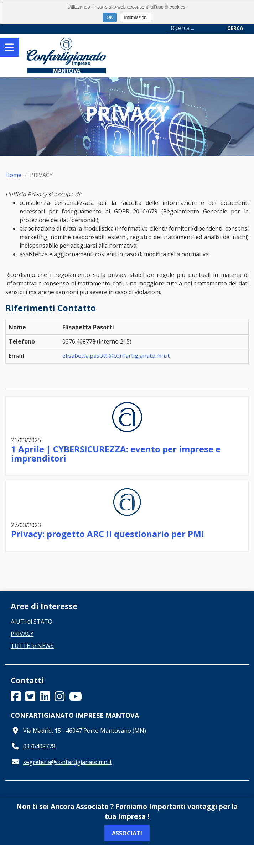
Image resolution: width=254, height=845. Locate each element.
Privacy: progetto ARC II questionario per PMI (107, 534)
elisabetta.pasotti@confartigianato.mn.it (116, 356)
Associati (127, 833)
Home (13, 175)
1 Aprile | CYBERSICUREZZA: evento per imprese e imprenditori (116, 453)
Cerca (235, 28)
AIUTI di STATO (31, 621)
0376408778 (39, 746)
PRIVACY (22, 634)
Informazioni (135, 17)
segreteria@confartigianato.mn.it (67, 762)
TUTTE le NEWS (32, 646)
